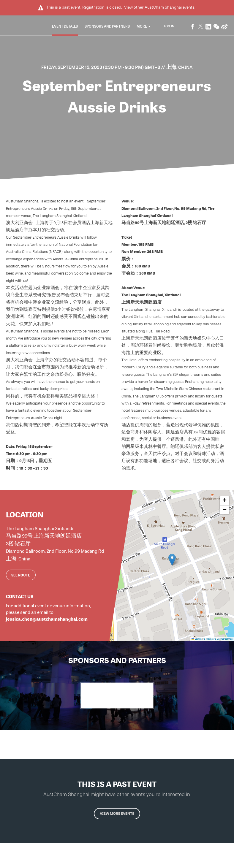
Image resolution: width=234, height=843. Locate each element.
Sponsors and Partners (107, 26)
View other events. (159, 7)
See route (20, 574)
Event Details (65, 26)
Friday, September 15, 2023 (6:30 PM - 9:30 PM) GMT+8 (101, 67)
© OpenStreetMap (223, 638)
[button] (172, 559)
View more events (117, 815)
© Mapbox (208, 638)
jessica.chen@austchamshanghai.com (47, 618)
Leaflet (197, 638)
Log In (169, 26)
